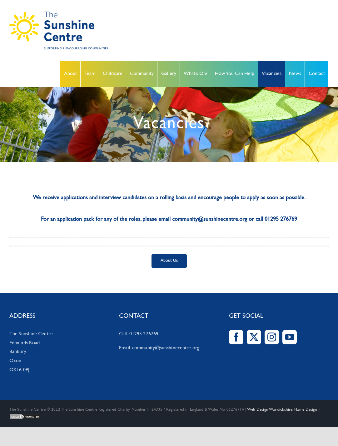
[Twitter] (254, 337)
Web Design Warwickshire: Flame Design (282, 410)
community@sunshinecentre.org (165, 348)
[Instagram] (272, 337)
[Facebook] (236, 337)
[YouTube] (289, 337)
